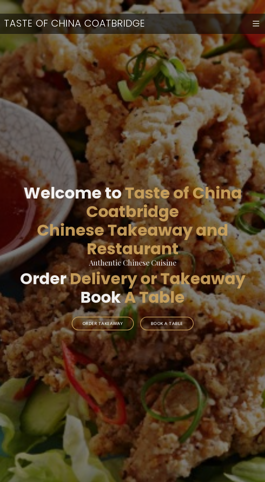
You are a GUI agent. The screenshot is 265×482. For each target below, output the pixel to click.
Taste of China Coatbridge (74, 23)
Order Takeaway (105, 318)
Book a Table (164, 318)
